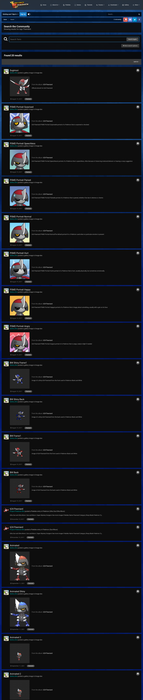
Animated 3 (15, 637)
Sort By (136, 61)
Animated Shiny (17, 591)
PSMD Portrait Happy (20, 289)
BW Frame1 (15, 436)
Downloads (124, 5)
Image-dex (38, 73)
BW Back (14, 472)
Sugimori (14, 70)
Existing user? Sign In (10, 14)
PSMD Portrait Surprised (21, 107)
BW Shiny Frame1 (18, 362)
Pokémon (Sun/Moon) (50, 529)
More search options (130, 46)
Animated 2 (15, 674)
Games (89, 5)
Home (55, 5)
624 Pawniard (47, 84)
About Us (66, 5)
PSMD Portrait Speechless (22, 143)
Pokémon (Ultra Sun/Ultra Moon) (54, 511)
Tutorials (100, 5)
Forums (111, 5)
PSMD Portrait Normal (20, 216)
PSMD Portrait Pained (20, 180)
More (136, 5)
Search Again (132, 39)
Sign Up (23, 14)
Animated (14, 545)
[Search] (116, 14)
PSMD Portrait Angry (20, 326)
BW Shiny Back (17, 399)
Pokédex (78, 5)
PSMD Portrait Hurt (19, 253)
